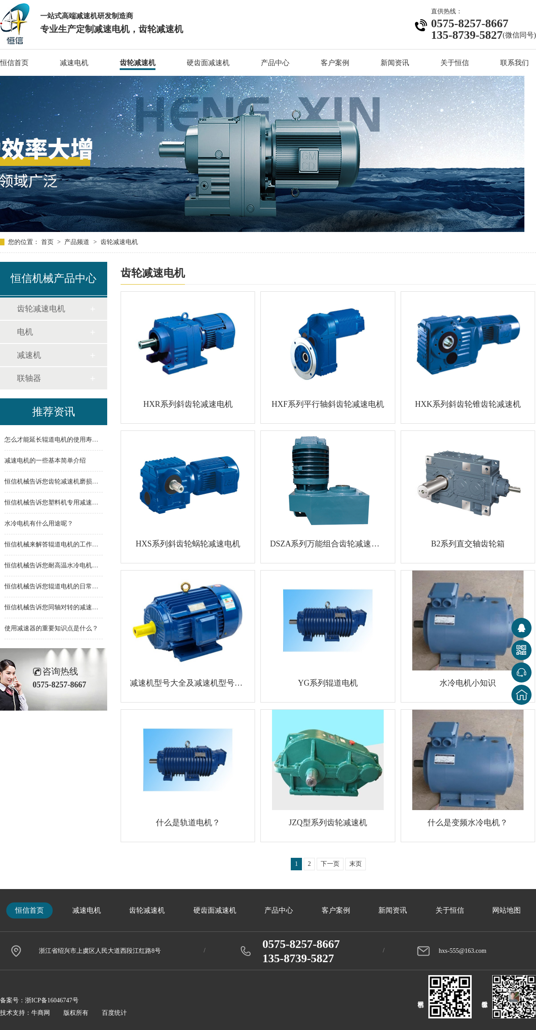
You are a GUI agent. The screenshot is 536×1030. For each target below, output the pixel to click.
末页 (355, 863)
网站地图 (506, 910)
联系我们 (514, 62)
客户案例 (335, 62)
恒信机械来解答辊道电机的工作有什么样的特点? (71, 544)
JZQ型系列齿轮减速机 (328, 822)
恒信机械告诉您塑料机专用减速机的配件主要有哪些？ (79, 502)
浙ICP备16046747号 (52, 1000)
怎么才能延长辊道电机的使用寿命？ (54, 439)
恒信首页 (14, 62)
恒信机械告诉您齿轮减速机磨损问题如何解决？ (70, 481)
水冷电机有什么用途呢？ (38, 523)
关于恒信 (454, 62)
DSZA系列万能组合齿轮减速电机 (327, 543)
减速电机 (74, 62)
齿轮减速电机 (119, 242)
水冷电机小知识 (468, 682)
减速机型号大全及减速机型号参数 (188, 682)
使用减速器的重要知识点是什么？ (51, 628)
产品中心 (275, 62)
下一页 (330, 863)
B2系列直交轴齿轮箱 (468, 543)
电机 (25, 331)
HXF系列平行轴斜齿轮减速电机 (328, 404)
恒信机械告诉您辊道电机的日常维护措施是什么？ (73, 586)
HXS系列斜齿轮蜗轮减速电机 (188, 543)
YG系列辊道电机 (328, 682)
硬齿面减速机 (208, 62)
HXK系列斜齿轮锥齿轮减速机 (468, 404)
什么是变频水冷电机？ (467, 822)
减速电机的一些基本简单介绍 (45, 460)
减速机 (29, 355)
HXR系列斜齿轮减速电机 (188, 404)
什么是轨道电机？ (188, 822)
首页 (48, 242)
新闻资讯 (395, 62)
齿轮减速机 (137, 62)
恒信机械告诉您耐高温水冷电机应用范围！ (63, 565)
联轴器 (29, 378)
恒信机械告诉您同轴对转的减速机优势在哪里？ (70, 607)
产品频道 (77, 242)
